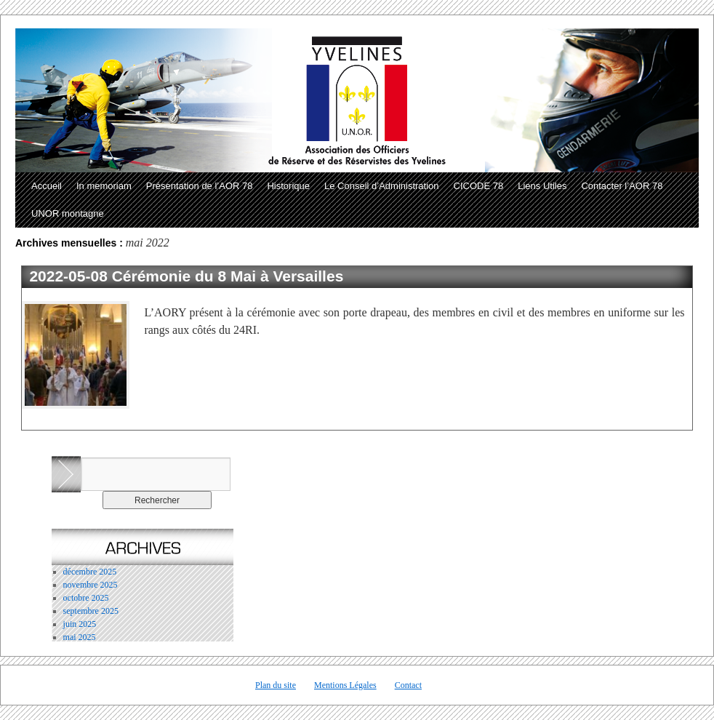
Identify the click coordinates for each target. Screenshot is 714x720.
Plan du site (275, 685)
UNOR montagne (67, 213)
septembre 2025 (91, 611)
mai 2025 (79, 637)
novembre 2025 (90, 585)
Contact (408, 685)
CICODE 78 (479, 185)
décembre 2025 (90, 572)
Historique (288, 185)
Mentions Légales (345, 685)
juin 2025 (80, 624)
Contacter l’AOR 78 (621, 185)
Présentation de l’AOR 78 (199, 185)
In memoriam (104, 185)
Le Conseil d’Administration (381, 185)
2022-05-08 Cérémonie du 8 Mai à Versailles (186, 276)
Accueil (46, 185)
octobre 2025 (86, 598)
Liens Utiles (542, 185)
